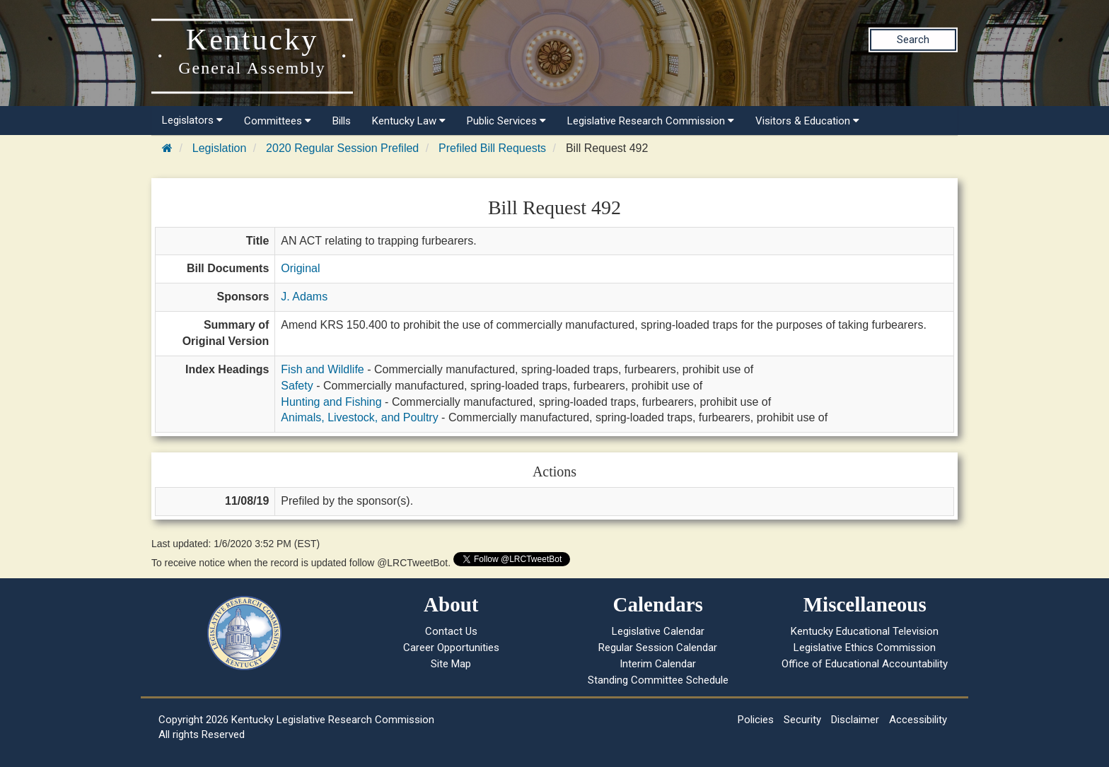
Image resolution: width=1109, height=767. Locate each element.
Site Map (451, 663)
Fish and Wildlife (322, 369)
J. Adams (304, 297)
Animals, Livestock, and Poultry (359, 417)
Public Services (506, 121)
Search (913, 39)
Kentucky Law (409, 121)
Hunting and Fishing (331, 402)
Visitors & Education (807, 121)
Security (802, 719)
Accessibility (918, 719)
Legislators (192, 120)
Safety (297, 386)
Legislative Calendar (658, 631)
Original (300, 268)
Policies (756, 719)
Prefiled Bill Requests (492, 148)
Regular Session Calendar (657, 647)
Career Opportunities (451, 647)
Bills (341, 121)
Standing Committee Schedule (658, 680)
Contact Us (451, 631)
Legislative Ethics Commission (865, 647)
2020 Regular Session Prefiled (342, 148)
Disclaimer (855, 719)
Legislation (219, 148)
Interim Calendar (658, 663)
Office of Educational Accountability (865, 663)
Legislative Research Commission (650, 121)
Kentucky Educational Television (865, 631)
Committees (277, 121)
